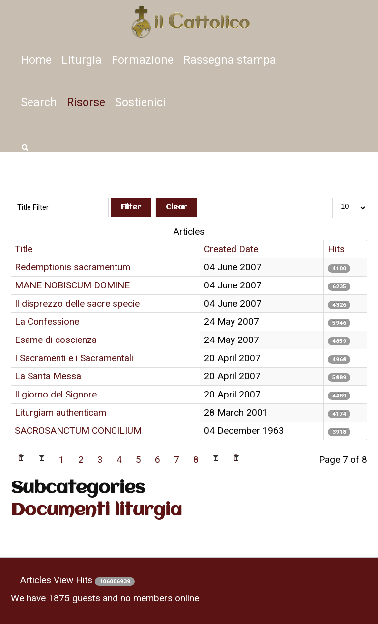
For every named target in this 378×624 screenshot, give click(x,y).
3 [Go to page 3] (100, 459)
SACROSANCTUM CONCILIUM (78, 430)
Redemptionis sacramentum (72, 267)
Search (39, 102)
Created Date (231, 249)
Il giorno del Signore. (57, 394)
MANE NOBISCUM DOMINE (72, 285)
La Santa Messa (48, 376)
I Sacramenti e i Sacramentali (74, 358)
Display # (349, 183)
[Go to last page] (236, 459)
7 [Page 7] (176, 459)
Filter (131, 207)
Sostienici (140, 102)
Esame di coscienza (56, 339)
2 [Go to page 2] (81, 459)
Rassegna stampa (229, 60)
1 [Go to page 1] (61, 459)
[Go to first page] (21, 459)
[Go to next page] (215, 459)
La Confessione (47, 321)
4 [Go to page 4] (119, 459)
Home (36, 60)
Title (23, 249)
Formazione (143, 60)
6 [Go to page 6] (157, 459)
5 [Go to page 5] (138, 459)
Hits (336, 249)
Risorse (86, 102)
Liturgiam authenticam (60, 412)
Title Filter (105, 183)
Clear (176, 207)
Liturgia (81, 60)
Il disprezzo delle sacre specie (77, 303)
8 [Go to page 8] (196, 459)
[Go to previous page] (41, 459)
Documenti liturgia (96, 511)
